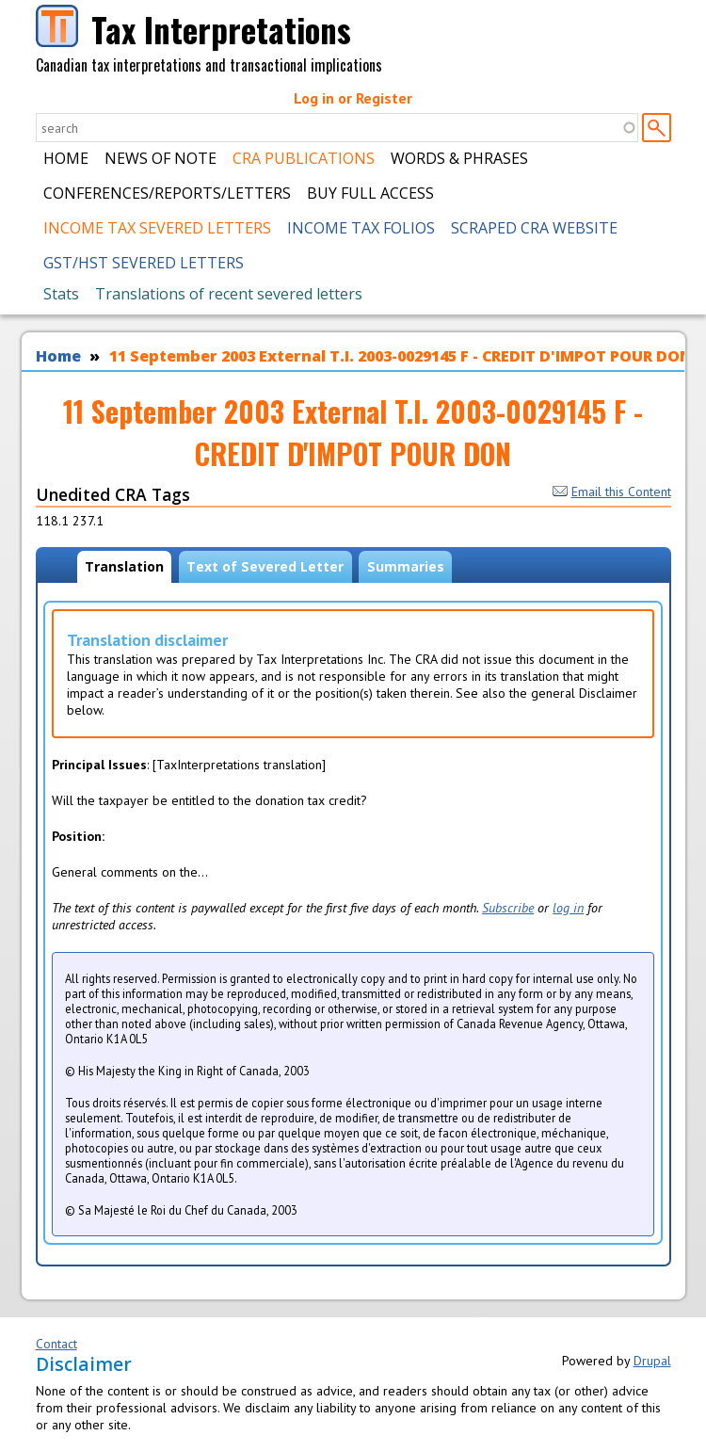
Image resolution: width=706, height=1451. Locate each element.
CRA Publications (304, 158)
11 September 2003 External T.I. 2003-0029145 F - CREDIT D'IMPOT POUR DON (400, 356)
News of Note (160, 158)
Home (65, 158)
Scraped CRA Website (534, 228)
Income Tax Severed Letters (157, 228)
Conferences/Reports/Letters (167, 193)
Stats (61, 293)
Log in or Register (353, 98)
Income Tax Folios (361, 228)
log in (568, 907)
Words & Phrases (459, 158)
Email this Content (612, 491)
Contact (56, 1343)
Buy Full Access (370, 193)
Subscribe (508, 907)
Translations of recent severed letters (228, 293)
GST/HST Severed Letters (143, 262)
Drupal (652, 1360)
